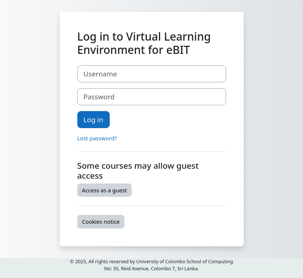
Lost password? (97, 138)
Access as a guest (104, 190)
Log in (93, 119)
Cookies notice (101, 221)
